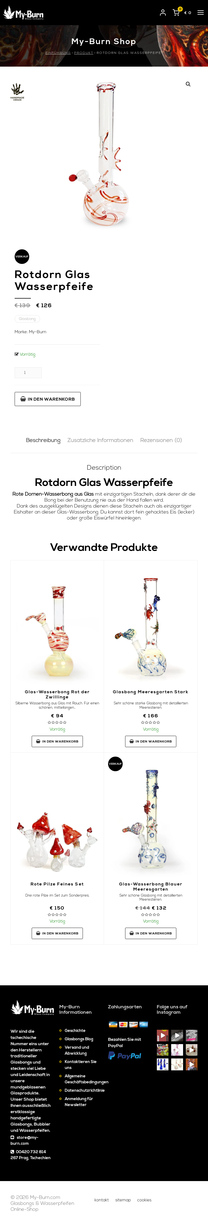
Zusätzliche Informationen (100, 440)
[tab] (43, 440)
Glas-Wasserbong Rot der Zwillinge (57, 694)
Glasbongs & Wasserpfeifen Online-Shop (42, 1206)
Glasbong (27, 318)
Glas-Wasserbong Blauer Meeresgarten (151, 886)
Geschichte (75, 1030)
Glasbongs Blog (79, 1039)
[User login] (163, 11)
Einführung (58, 53)
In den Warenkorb (47, 399)
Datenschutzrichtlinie (85, 1090)
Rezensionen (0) (161, 440)
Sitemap (123, 1200)
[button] (188, 84)
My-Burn (37, 332)
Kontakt (102, 1200)
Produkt (83, 53)
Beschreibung (43, 440)
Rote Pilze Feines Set (57, 884)
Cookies (144, 1200)
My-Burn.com (45, 1197)
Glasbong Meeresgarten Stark (150, 692)
